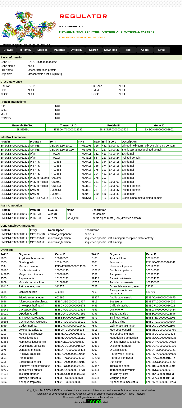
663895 (59, 297)
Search (93, 49)
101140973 (62, 262)
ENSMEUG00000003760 (161, 329)
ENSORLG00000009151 (160, 349)
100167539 (62, 258)
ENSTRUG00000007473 (70, 373)
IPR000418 (84, 153)
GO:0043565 (37, 242)
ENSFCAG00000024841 (160, 262)
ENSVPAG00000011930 (160, 377)
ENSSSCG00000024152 (160, 361)
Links (161, 49)
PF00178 (35, 213)
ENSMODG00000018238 (161, 337)
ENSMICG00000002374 (160, 333)
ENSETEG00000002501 (160, 317)
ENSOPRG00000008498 (70, 349)
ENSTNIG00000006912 (160, 369)
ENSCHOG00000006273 (70, 305)
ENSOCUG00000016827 (70, 345)
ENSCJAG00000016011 (160, 305)
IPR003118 (84, 157)
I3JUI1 (31, 86)
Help (127, 49)
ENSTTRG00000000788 (69, 377)
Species (42, 49)
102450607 (152, 282)
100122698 (152, 266)
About (144, 49)
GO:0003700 (37, 238)
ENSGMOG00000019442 (70, 325)
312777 (59, 286)
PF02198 (35, 218)
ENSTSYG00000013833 (160, 373)
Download (110, 49)
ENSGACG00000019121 (70, 321)
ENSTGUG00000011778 (70, 369)
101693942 (62, 282)
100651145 (62, 270)
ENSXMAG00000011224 (161, 381)
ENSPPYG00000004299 (69, 357)
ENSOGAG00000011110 (161, 345)
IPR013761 (84, 149)
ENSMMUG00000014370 (70, 266)
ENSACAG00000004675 (160, 297)
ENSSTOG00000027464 (70, 365)
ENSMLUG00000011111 (70, 337)
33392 (149, 286)
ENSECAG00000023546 (160, 313)
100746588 (152, 270)
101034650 (152, 278)
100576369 (152, 258)
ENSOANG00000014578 (161, 341)
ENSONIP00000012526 (113, 129)
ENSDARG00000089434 (161, 309)
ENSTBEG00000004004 (160, 365)
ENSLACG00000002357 (160, 325)
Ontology (76, 49)
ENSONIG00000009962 (42, 61)
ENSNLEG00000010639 (69, 341)
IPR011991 (84, 145)
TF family (25, 49)
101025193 (62, 278)
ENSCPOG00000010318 (70, 309)
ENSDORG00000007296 (70, 313)
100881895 (62, 274)
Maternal (59, 49)
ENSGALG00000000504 (160, 321)
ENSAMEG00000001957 (70, 301)
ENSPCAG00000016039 (70, 353)
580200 (150, 291)
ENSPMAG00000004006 (161, 353)
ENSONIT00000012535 (68, 129)
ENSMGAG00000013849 (70, 333)
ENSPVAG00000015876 (160, 357)
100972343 (152, 274)
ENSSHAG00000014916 (70, 361)
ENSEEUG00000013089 (70, 317)
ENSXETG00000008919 (69, 381)
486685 (59, 291)
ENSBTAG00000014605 (160, 301)
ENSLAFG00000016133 (69, 329)
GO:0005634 (37, 234)
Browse (8, 49)
